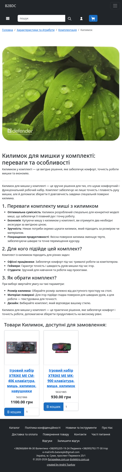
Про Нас (107, 427)
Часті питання (101, 434)
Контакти (80, 434)
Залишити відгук (68, 441)
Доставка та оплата (25, 434)
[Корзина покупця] (93, 18)
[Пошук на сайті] (69, 18)
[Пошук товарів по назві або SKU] (41, 18)
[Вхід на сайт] (81, 18)
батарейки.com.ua (58, 459)
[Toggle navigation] (115, 5)
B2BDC (10, 5)
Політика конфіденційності (43, 427)
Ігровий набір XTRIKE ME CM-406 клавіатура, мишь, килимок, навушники (21, 380)
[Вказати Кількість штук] (31, 412)
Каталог (14, 427)
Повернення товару (56, 434)
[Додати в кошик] (14, 412)
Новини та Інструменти (81, 427)
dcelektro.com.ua (79, 459)
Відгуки (47, 441)
